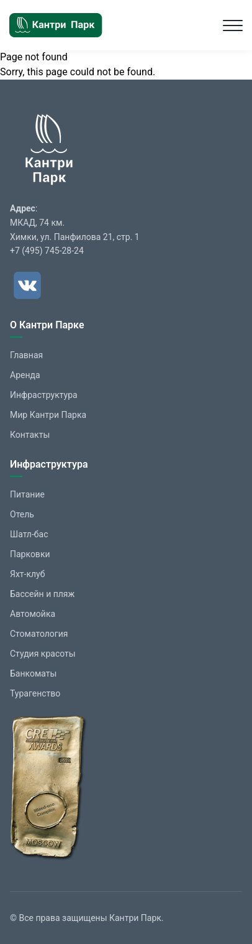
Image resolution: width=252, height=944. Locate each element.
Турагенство (35, 693)
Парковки (30, 554)
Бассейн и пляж (42, 594)
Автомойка (32, 614)
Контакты (30, 435)
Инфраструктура (44, 395)
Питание (27, 494)
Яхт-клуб (27, 574)
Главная (26, 355)
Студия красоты (43, 654)
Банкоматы (33, 673)
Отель (22, 514)
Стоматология (39, 634)
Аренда (25, 375)
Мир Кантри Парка (48, 415)
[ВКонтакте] (27, 285)
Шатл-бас (29, 534)
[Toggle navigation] (233, 25)
